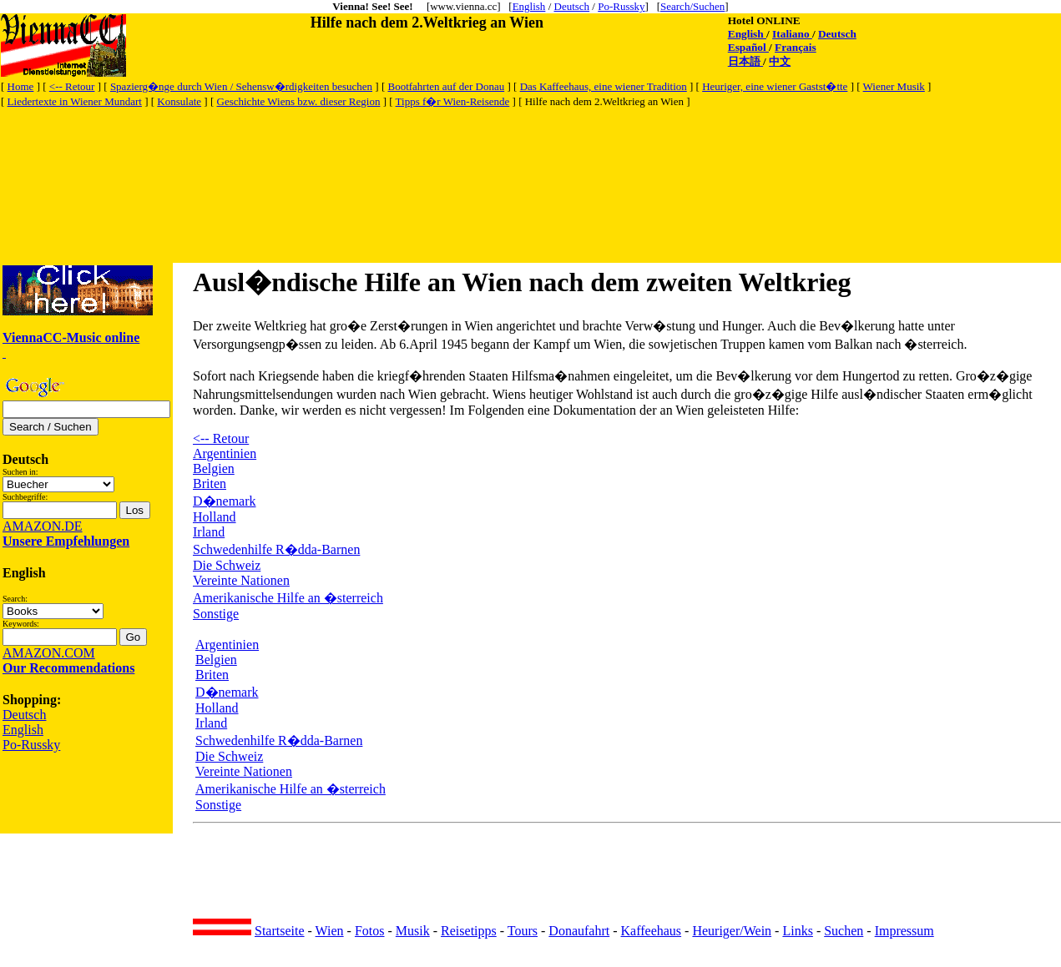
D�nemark (224, 501)
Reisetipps (469, 931)
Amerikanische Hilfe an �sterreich (288, 598)
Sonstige (216, 614)
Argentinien (224, 453)
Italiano (792, 34)
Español (748, 47)
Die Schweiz (226, 565)
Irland (209, 532)
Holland (214, 517)
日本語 (745, 61)
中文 (780, 61)
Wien (330, 931)
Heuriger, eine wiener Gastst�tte (774, 86)
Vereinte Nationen (241, 580)
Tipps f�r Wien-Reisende (453, 101)
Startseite (280, 931)
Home (21, 86)
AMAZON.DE (43, 526)
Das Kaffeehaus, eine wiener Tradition (603, 86)
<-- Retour (72, 86)
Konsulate (179, 101)
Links (797, 931)
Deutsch (572, 6)
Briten (209, 483)
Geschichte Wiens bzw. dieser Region (299, 101)
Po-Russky (621, 6)
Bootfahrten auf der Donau (445, 86)
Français (795, 47)
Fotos (370, 931)
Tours (523, 931)
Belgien (214, 468)
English (529, 6)
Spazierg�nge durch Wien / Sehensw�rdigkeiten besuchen (241, 86)
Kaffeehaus (651, 931)
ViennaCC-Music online (71, 337)
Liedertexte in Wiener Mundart (75, 101)
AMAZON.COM (49, 653)
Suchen (843, 931)
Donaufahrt (578, 931)
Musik (413, 931)
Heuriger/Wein (731, 931)
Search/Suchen (692, 6)
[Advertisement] (305, 147)
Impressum (904, 931)
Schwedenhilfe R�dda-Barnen (276, 549)
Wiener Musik (894, 86)
